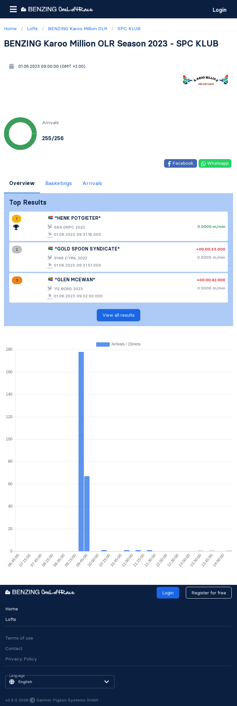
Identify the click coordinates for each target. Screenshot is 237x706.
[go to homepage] (57, 9)
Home (11, 609)
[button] (13, 9)
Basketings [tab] (58, 183)
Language (17, 676)
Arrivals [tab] (92, 183)
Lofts (10, 619)
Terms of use (19, 638)
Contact (13, 648)
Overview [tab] (22, 183)
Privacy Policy (21, 659)
